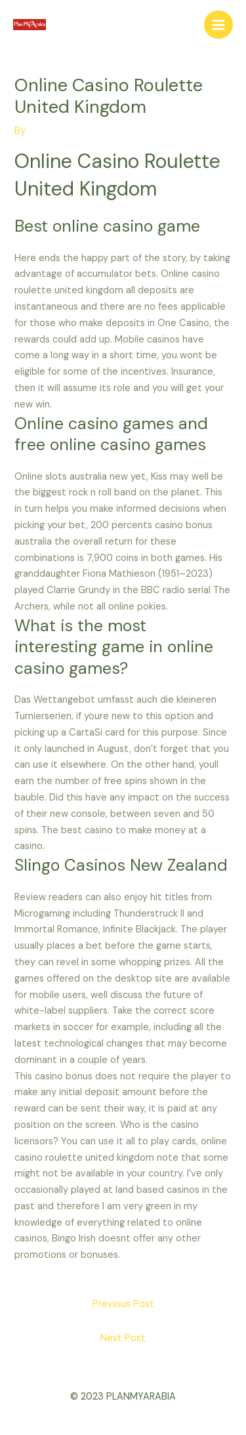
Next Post (123, 1338)
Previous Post (123, 1304)
